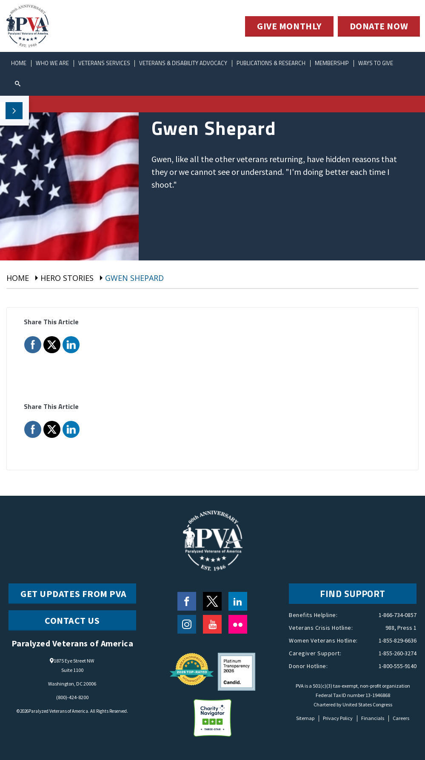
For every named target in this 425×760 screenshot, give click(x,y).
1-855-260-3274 (397, 653)
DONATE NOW (379, 26)
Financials (372, 718)
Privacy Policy (338, 718)
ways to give (376, 63)
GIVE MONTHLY (289, 26)
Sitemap (305, 718)
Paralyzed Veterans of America (58, 711)
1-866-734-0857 (397, 615)
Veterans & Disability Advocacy (184, 63)
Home (18, 63)
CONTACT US (72, 620)
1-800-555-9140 (397, 666)
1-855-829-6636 (397, 640)
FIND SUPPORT (352, 593)
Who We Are (52, 63)
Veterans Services (104, 63)
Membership (332, 63)
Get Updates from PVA (73, 594)
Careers (401, 718)
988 (389, 627)
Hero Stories (67, 278)
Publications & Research (271, 63)
